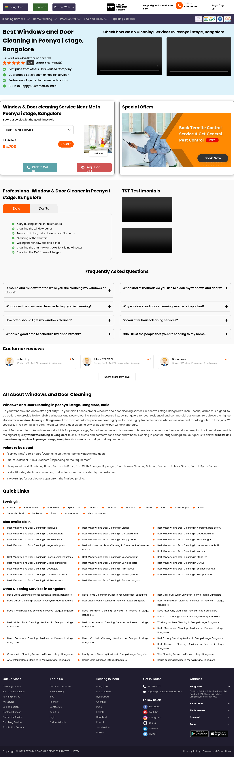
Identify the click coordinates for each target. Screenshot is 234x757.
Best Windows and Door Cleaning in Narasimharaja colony (189, 527)
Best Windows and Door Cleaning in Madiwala (32, 527)
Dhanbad (112, 507)
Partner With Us (64, 7)
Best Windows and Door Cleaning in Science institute (186, 568)
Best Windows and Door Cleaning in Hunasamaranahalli (188, 545)
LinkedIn (150, 728)
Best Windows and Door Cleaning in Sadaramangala (111, 580)
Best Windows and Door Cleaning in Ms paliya (182, 557)
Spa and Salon (96, 19)
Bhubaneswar (31, 507)
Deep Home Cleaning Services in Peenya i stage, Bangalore (114, 594)
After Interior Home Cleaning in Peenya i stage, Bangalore (38, 660)
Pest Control (70, 19)
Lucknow (37, 513)
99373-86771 (154, 686)
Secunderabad (15, 513)
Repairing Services (123, 19)
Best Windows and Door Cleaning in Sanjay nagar (109, 539)
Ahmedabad (72, 513)
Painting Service (11, 696)
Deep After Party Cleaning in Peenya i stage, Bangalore (187, 610)
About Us (54, 712)
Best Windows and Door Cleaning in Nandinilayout (34, 539)
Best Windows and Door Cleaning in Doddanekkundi (185, 533)
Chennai (93, 507)
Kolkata (148, 507)
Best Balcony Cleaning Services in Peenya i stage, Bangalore (190, 638)
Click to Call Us (40, 168)
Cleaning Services (16, 19)
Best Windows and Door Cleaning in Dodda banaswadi (37, 562)
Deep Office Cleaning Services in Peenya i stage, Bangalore (39, 594)
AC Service (8, 701)
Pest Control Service (13, 691)
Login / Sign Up (218, 7)
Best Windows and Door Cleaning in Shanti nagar (184, 539)
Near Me (54, 701)
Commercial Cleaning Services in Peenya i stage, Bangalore (40, 654)
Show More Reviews (117, 377)
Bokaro (201, 507)
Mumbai (130, 507)
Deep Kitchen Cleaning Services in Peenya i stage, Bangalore (40, 610)
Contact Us (56, 706)
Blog (52, 696)
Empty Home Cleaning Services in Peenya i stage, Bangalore (115, 654)
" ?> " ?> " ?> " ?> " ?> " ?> (38, 129)
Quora (149, 722)
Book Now (98, 153)
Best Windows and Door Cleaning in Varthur (181, 551)
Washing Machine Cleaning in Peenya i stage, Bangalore (188, 622)
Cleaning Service (12, 686)
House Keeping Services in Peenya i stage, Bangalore (186, 660)
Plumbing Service (12, 722)
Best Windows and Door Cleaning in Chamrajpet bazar (37, 574)
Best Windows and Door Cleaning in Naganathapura (36, 545)
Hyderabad (74, 507)
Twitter (149, 733)
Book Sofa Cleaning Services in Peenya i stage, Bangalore (188, 616)
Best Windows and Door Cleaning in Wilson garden (110, 574)
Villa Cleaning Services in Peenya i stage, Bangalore (185, 654)
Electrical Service (12, 712)
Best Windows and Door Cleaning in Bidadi (105, 527)
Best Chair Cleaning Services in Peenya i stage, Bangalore (113, 600)
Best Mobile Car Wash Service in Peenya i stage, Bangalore (189, 594)
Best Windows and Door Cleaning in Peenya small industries (40, 557)
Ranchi (11, 507)
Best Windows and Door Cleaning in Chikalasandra (110, 533)
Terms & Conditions (60, 686)
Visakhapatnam (96, 513)
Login (52, 717)
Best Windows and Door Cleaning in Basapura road (185, 574)
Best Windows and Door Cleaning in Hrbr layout (108, 568)
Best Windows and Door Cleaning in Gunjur (180, 562)
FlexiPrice (40, 7)
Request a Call (93, 168)
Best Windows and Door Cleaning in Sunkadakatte (109, 562)
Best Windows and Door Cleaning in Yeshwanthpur (110, 557)
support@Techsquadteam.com (165, 691)
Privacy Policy (57, 691)
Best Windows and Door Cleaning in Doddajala (32, 568)
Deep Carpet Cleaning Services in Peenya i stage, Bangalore (40, 600)
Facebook (151, 706)
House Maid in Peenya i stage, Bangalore (104, 660)
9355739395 (190, 6)
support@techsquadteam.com (158, 7)
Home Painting (45, 19)
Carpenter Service (12, 717)
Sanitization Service (13, 727)
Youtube (150, 712)
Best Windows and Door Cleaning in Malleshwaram (35, 580)
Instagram (152, 717)
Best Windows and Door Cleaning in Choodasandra (35, 533)
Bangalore (53, 507)
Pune (163, 507)
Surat (53, 513)
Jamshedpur (182, 507)
